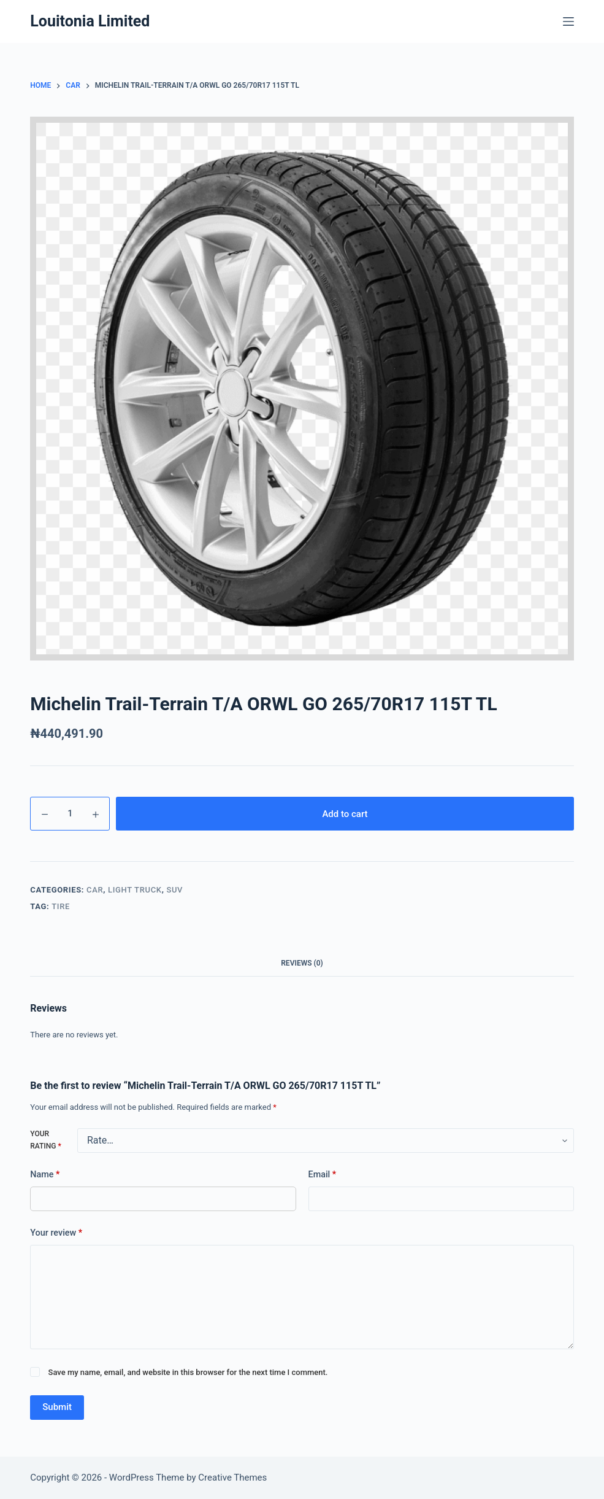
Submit (57, 1406)
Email (322, 1175)
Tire (61, 906)
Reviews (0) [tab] (302, 963)
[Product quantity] (70, 814)
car (94, 889)
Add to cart (344, 813)
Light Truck (135, 889)
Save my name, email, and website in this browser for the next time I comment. (188, 1372)
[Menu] (568, 21)
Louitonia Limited (90, 21)
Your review (56, 1233)
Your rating (45, 1139)
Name (44, 1175)
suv (174, 889)
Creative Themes (232, 1477)
